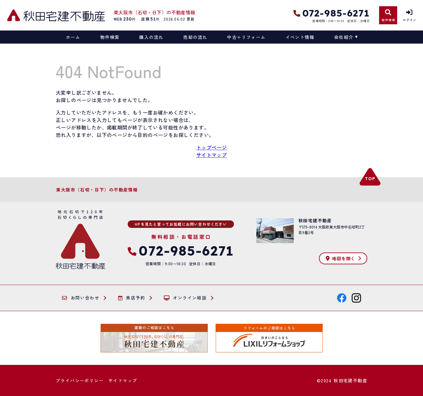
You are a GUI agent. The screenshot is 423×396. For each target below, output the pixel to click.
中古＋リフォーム (246, 37)
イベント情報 (300, 37)
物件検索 (110, 37)
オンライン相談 (185, 297)
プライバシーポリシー (80, 380)
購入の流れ (151, 37)
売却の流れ (195, 37)
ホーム (73, 37)
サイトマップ (211, 154)
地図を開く (340, 258)
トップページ (211, 147)
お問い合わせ (80, 297)
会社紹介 (344, 37)
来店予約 (131, 297)
